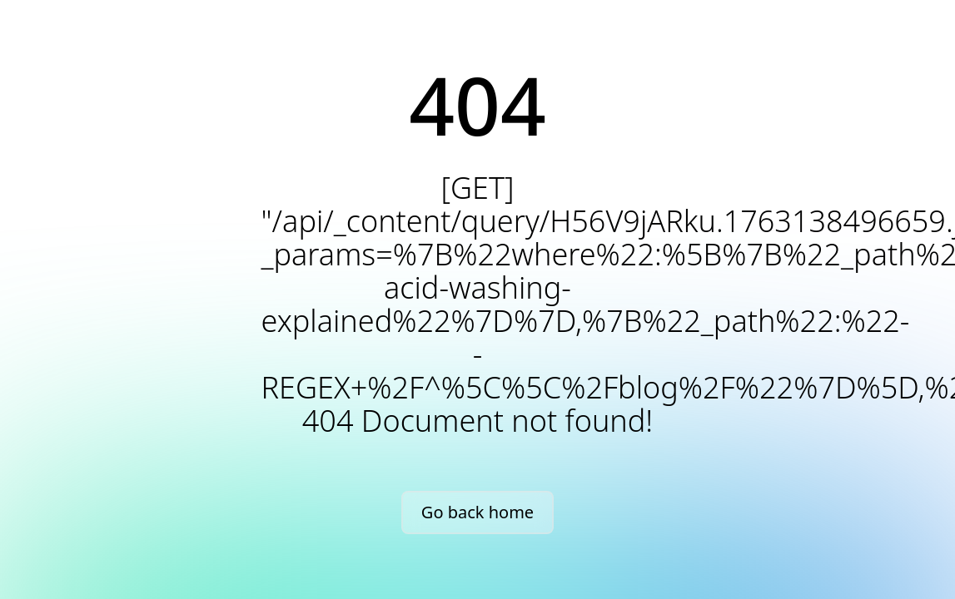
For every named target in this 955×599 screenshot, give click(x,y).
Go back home (477, 512)
